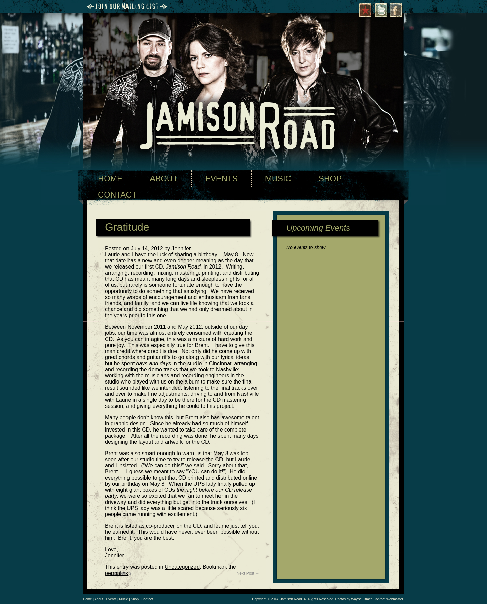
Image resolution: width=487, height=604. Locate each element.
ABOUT (164, 178)
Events (111, 599)
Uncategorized (182, 567)
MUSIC (278, 178)
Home (87, 599)
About (98, 599)
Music (123, 599)
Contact (147, 599)
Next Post (248, 573)
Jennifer (181, 248)
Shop (135, 599)
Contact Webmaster (388, 599)
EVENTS (221, 178)
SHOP (330, 178)
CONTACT (117, 194)
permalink (116, 573)
